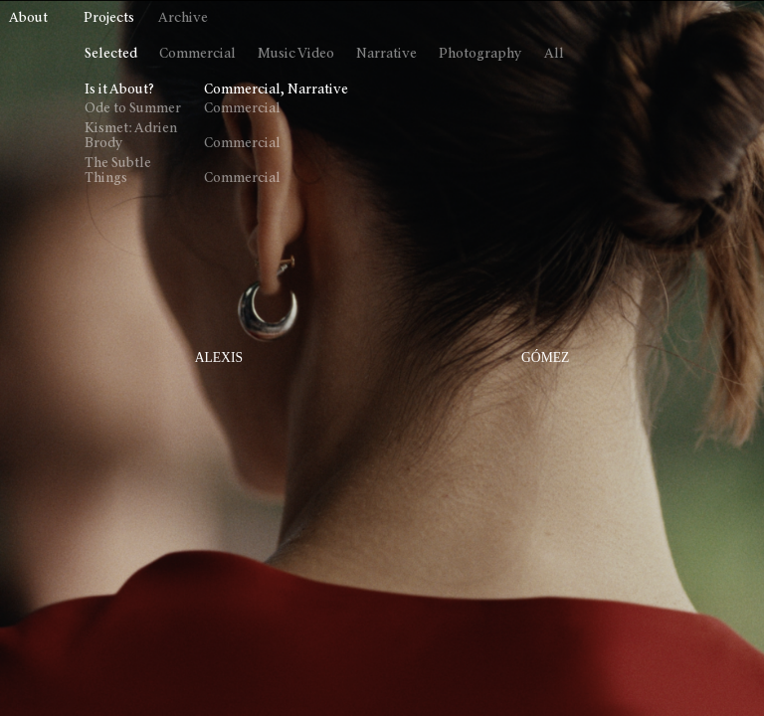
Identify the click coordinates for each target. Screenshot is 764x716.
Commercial (197, 54)
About (28, 18)
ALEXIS (219, 358)
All (554, 54)
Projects (109, 18)
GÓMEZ (545, 358)
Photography (480, 54)
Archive (183, 18)
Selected (111, 54)
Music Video (296, 54)
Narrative (386, 54)
